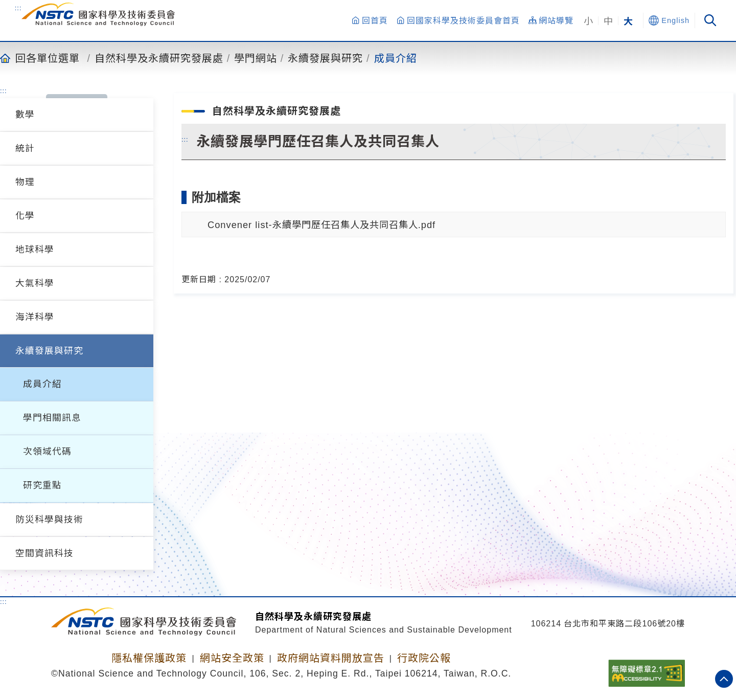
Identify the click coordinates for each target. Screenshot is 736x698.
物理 (25, 182)
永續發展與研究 (325, 58)
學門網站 (255, 58)
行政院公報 (424, 658)
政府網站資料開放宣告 (330, 658)
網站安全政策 (232, 658)
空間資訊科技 (44, 553)
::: (18, 7)
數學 (25, 114)
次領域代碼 (47, 451)
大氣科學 (34, 283)
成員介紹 (395, 58)
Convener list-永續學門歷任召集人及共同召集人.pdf (321, 224)
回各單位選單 (47, 58)
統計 (25, 148)
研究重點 (42, 485)
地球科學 (34, 249)
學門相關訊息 (52, 418)
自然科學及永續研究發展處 (159, 58)
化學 (25, 216)
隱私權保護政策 (149, 658)
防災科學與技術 (49, 519)
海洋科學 (34, 317)
